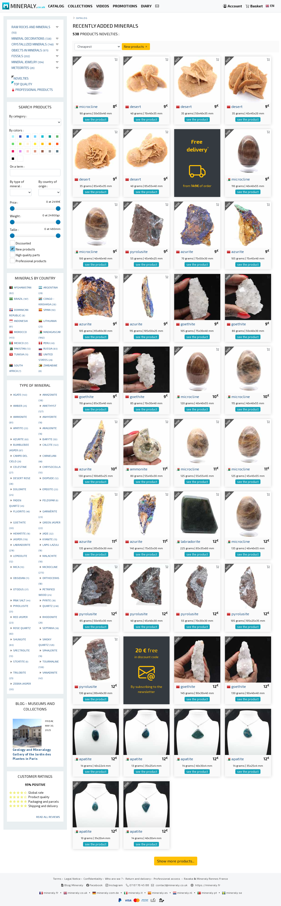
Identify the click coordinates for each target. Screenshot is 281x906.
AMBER (20, 405)
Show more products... (175, 861)
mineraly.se (232, 892)
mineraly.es (158, 892)
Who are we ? (114, 878)
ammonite (136, 468)
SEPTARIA (50, 628)
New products (136, 46)
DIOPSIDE (50, 478)
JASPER (20, 539)
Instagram (114, 885)
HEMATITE (21, 533)
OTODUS (20, 589)
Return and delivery (138, 878)
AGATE (20, 394)
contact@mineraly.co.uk (171, 885)
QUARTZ (50, 605)
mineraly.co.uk (75, 892)
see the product (95, 119)
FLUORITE (21, 511)
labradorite (188, 541)
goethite (185, 323)
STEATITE (20, 661)
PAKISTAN (22, 348)
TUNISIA (21, 354)
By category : (18, 116)
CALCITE (50, 444)
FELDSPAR (50, 500)
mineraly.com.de (106, 892)
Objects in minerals (30, 50)
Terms (57, 878)
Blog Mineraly (72, 885)
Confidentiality (93, 878)
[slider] (12, 208)
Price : (14, 202)
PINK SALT (21, 600)
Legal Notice (72, 878)
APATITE (20, 428)
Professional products (32, 90)
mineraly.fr (49, 892)
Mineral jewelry (28, 62)
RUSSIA (50, 348)
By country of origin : (48, 184)
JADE (47, 533)
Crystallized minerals (33, 44)
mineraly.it (133, 892)
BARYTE (49, 439)
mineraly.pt (207, 892)
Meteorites (23, 68)
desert (133, 106)
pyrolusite (136, 251)
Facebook (94, 885)
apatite (83, 758)
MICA (18, 566)
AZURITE (20, 439)
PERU (48, 343)
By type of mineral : (17, 184)
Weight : (15, 216)
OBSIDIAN (21, 577)
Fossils (21, 56)
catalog (81, 17)
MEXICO (21, 343)
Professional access (167, 878)
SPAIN (49, 309)
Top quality (22, 84)
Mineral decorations (31, 38)
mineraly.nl (183, 892)
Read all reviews (48, 816)
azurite (184, 251)
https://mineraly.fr (207, 885)
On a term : (17, 166)
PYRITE (49, 600)
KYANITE (49, 539)
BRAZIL (21, 298)
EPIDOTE (50, 489)
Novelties (20, 78)
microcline (86, 106)
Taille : (14, 230)
